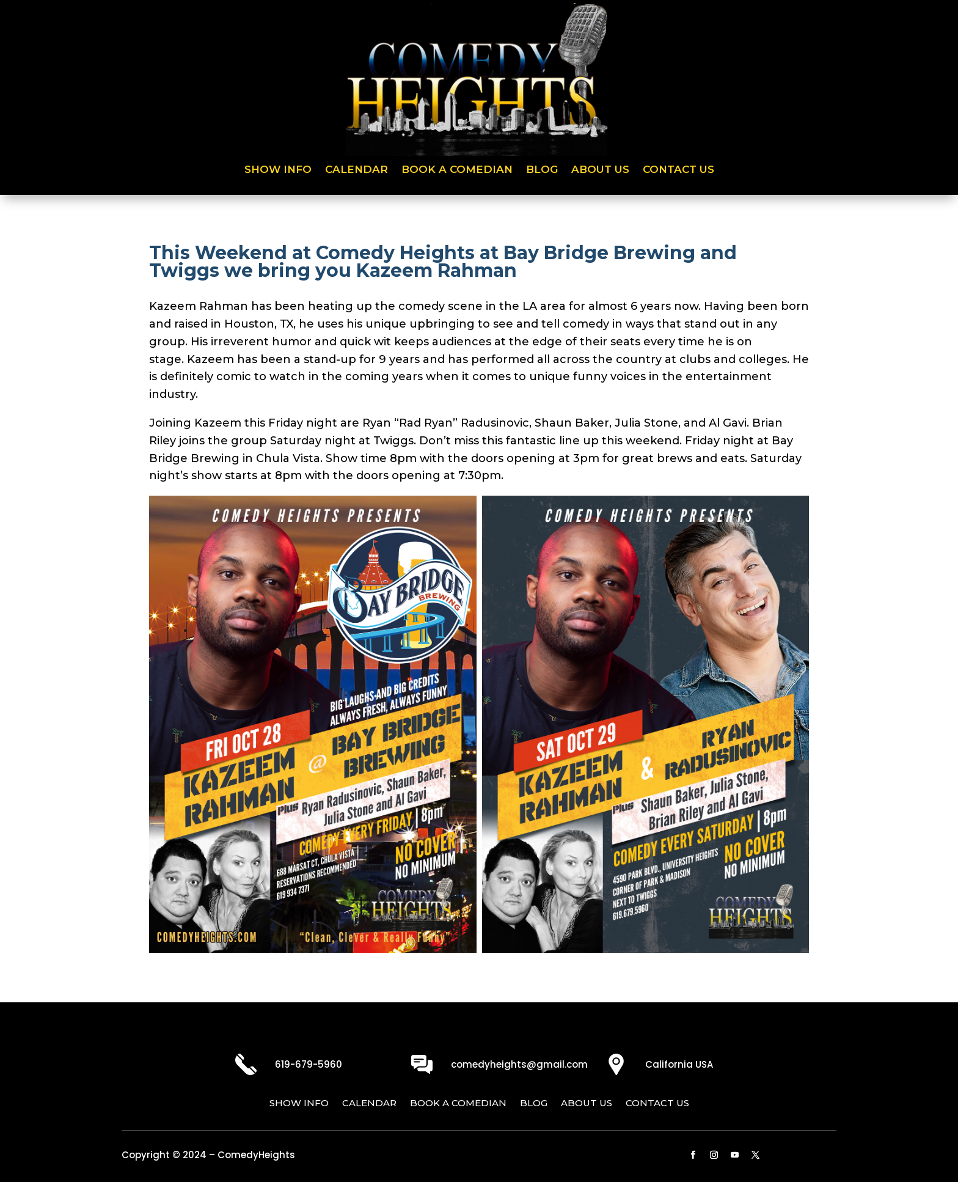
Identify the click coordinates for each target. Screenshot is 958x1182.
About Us (600, 170)
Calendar (356, 170)
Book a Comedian (457, 170)
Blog (542, 170)
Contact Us (678, 170)
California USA (679, 1064)
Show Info (278, 170)
